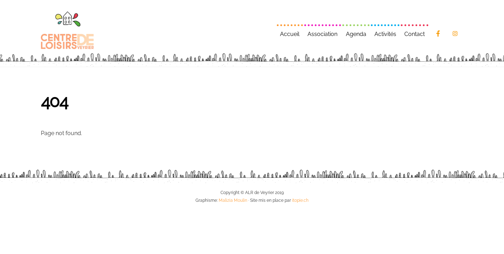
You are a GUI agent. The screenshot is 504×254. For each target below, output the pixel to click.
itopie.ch (300, 200)
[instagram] (455, 33)
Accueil (289, 34)
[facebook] (438, 33)
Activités (385, 34)
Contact (414, 34)
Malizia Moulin (233, 200)
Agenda (356, 34)
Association (322, 34)
